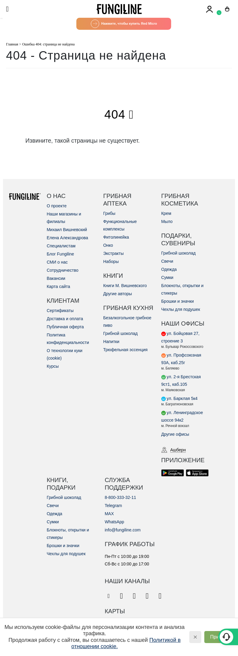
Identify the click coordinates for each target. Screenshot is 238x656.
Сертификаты (60, 310)
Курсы (53, 366)
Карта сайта (58, 286)
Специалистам (61, 245)
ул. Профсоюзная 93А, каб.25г (181, 359)
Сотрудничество (62, 270)
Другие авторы (117, 293)
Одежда (169, 269)
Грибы (109, 213)
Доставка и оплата (65, 318)
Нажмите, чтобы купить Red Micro (124, 24)
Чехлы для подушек (180, 309)
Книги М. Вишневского (125, 285)
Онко (108, 245)
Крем (166, 213)
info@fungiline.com (123, 530)
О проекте (56, 205)
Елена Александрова (67, 237)
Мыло (167, 221)
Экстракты (113, 253)
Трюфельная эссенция (125, 349)
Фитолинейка (116, 237)
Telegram (113, 505)
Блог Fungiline (60, 254)
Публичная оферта (65, 326)
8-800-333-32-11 (120, 497)
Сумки (167, 277)
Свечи (167, 261)
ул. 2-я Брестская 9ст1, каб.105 (181, 380)
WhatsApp (114, 521)
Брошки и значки (177, 301)
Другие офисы (175, 434)
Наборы (111, 261)
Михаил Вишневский (67, 229)
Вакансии (56, 278)
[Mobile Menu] (9, 9)
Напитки (111, 341)
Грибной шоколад (120, 333)
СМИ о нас (57, 262)
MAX (109, 513)
